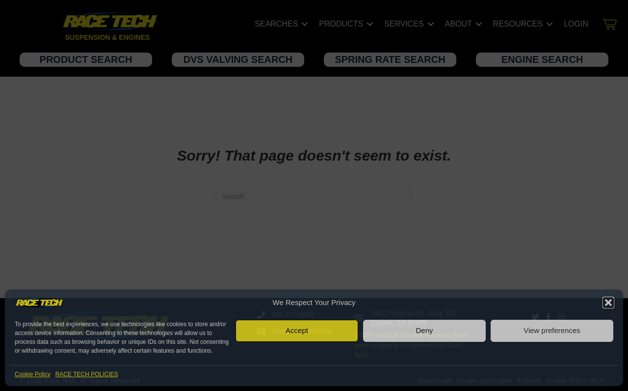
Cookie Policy (33, 374)
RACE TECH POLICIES (86, 374)
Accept (297, 330)
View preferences (551, 330)
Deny (424, 330)
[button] (608, 302)
